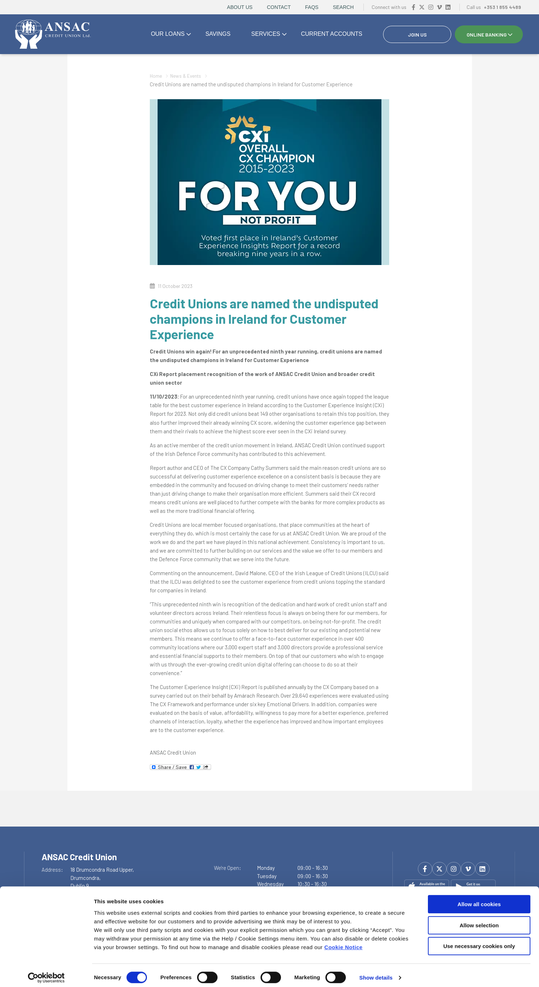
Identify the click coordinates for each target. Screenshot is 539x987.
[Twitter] (422, 7)
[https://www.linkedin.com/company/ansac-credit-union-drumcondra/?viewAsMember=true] (447, 7)
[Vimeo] (439, 7)
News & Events (190, 75)
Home (157, 75)
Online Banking (487, 35)
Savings (217, 34)
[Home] (52, 34)
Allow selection (479, 921)
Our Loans (168, 34)
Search (343, 7)
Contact (279, 7)
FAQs (311, 7)
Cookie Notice (343, 942)
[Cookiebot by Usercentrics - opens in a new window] (46, 973)
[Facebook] (413, 7)
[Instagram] (430, 7)
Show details (376, 973)
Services (265, 34)
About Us (239, 7)
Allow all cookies (479, 899)
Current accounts (331, 34)
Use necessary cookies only (479, 941)
